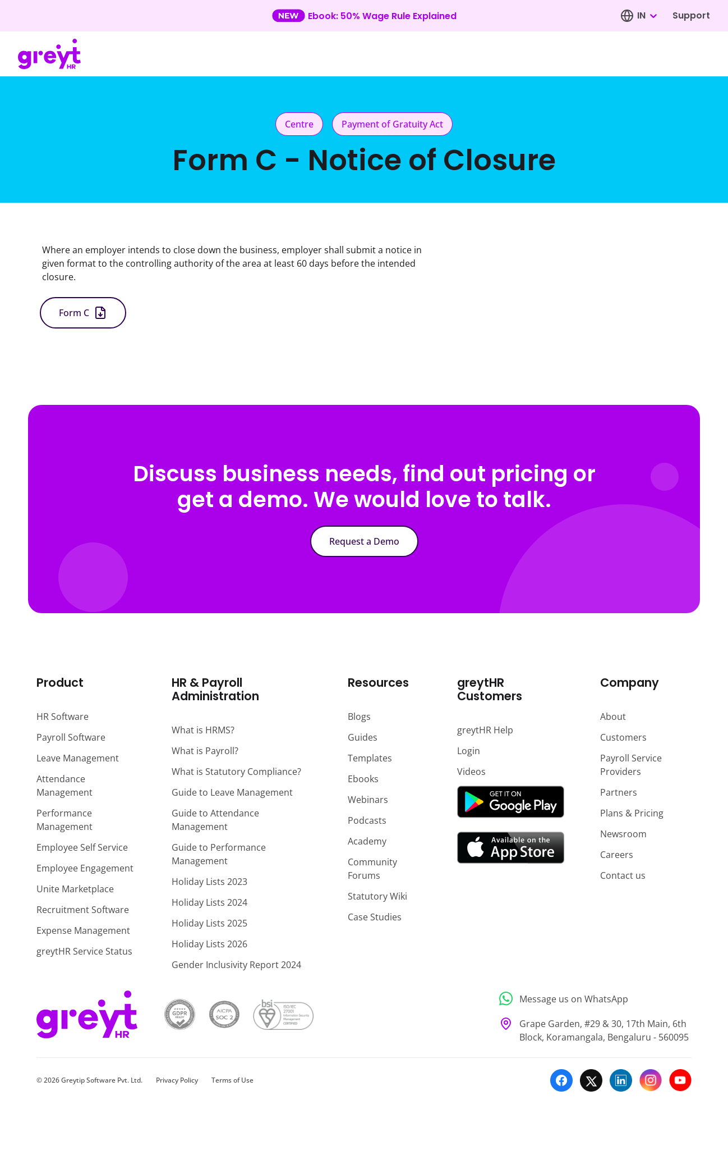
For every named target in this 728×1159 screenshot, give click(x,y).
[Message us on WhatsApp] (592, 998)
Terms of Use (232, 1080)
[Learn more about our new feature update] (364, 15)
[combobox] (647, 15)
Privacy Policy (177, 1080)
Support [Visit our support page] (691, 15)
